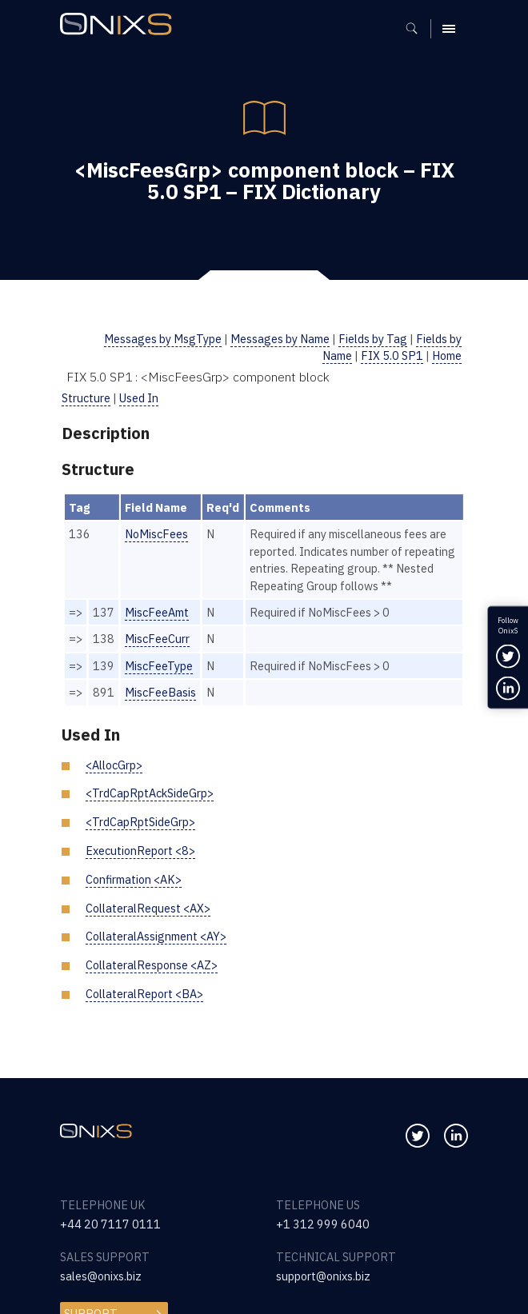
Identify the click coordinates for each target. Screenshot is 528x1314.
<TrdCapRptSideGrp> (140, 821)
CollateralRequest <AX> (148, 908)
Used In (138, 397)
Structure (86, 397)
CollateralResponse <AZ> (152, 965)
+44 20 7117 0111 (110, 1224)
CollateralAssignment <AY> (156, 936)
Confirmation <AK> (134, 879)
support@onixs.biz (323, 1276)
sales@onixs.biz (101, 1276)
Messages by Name (280, 338)
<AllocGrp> (114, 765)
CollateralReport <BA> (144, 993)
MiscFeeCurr (157, 638)
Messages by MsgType (163, 338)
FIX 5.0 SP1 (392, 355)
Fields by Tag (372, 338)
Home (447, 355)
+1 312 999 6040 (323, 1224)
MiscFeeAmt (157, 612)
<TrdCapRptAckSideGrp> (150, 793)
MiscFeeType (159, 665)
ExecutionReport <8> (140, 850)
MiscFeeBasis (160, 692)
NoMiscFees (156, 533)
